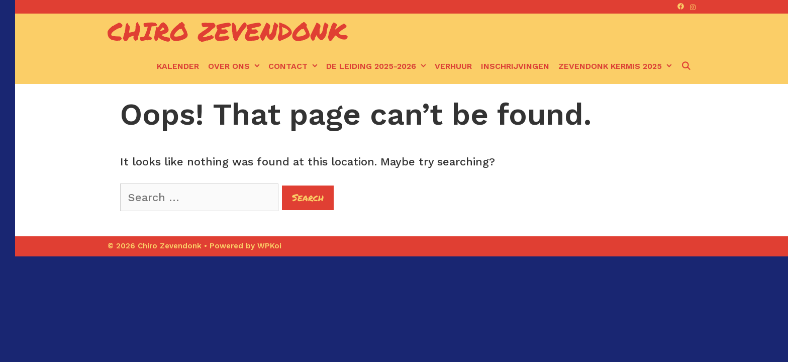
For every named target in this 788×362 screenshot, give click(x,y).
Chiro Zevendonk (227, 31)
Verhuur (453, 66)
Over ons (236, 66)
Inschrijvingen (515, 66)
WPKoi (269, 245)
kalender (178, 66)
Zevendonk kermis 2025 (617, 66)
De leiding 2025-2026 (378, 66)
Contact (295, 66)
